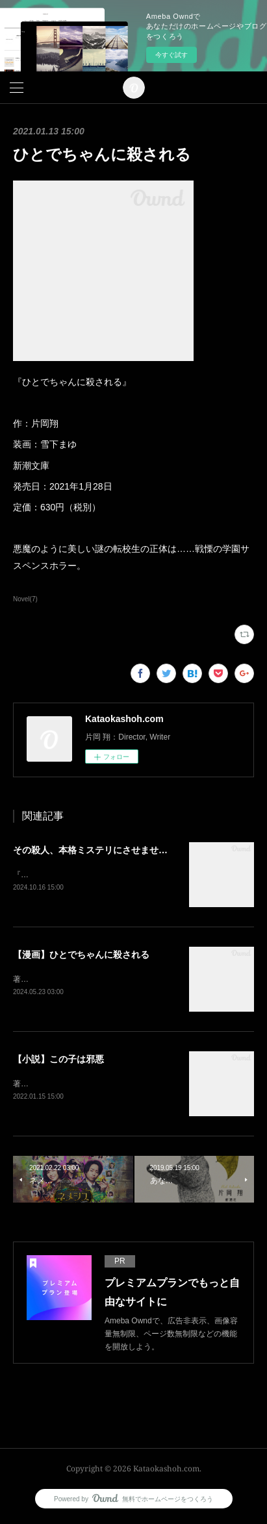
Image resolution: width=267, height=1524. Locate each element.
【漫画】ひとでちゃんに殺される (81, 955)
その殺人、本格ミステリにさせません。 (95, 850)
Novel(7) (25, 599)
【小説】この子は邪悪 (58, 1060)
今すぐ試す (171, 54)
